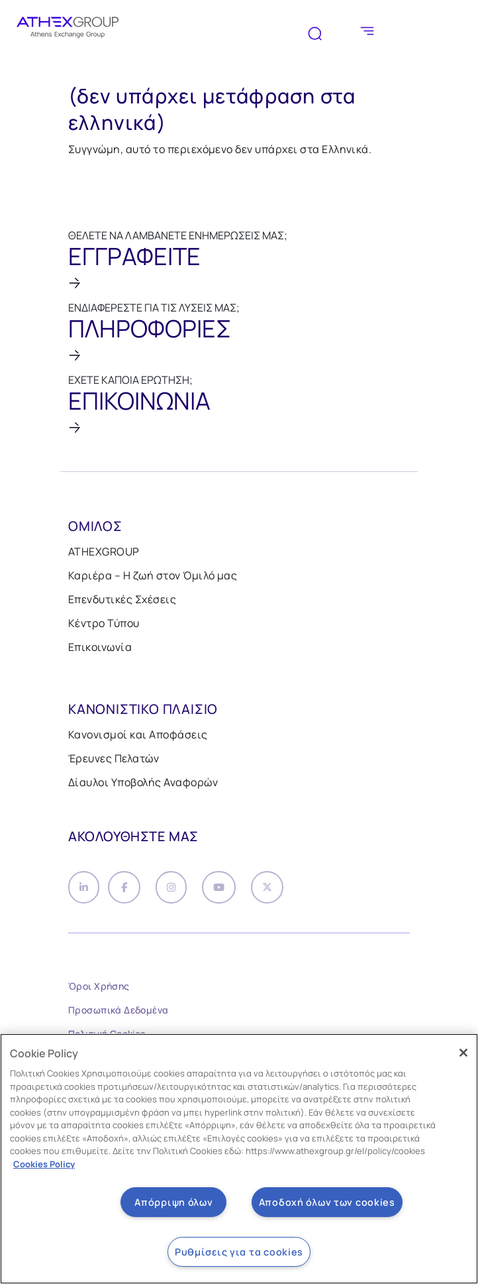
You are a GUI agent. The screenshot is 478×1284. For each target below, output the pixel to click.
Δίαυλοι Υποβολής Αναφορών (143, 782)
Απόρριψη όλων (173, 1202)
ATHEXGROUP (104, 551)
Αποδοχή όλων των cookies (327, 1202)
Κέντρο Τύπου (104, 623)
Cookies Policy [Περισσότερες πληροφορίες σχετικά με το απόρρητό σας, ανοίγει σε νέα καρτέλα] (44, 1164)
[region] (239, 1158)
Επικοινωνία (100, 647)
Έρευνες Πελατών (113, 758)
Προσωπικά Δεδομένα (118, 1013)
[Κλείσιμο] (463, 1052)
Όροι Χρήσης (99, 989)
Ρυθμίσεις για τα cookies (239, 1252)
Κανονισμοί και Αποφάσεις (138, 734)
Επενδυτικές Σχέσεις (122, 599)
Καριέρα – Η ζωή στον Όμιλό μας (152, 575)
